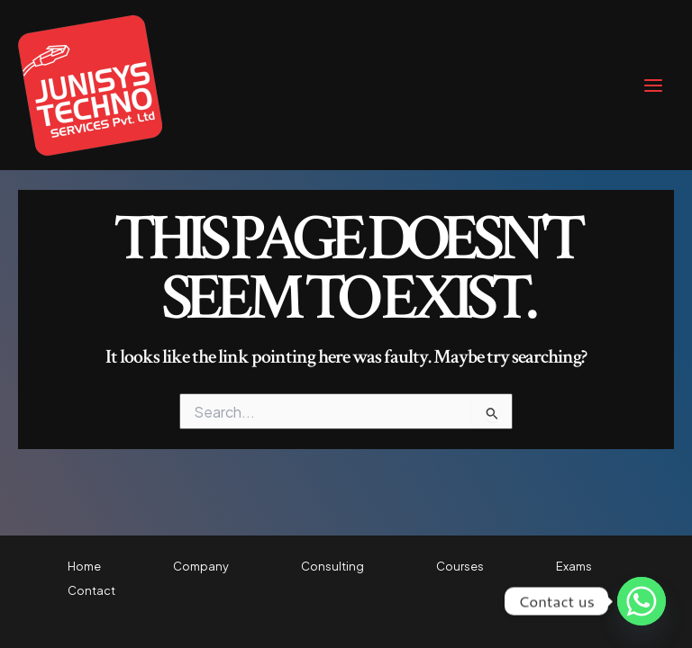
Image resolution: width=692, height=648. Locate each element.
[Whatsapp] (641, 601)
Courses (460, 566)
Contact (91, 590)
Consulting (332, 566)
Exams (574, 566)
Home (84, 566)
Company (201, 566)
